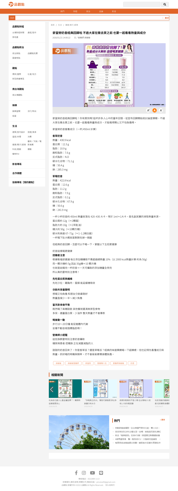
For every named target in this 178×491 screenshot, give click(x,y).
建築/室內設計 (18, 131)
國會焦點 (16, 57)
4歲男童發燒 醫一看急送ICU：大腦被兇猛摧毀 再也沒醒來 (138, 439)
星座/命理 (16, 136)
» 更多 (162, 419)
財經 (75, 11)
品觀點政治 (18, 47)
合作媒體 (17, 173)
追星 (14, 115)
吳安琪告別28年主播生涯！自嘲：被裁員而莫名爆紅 (138, 432)
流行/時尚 (32, 111)
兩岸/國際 (16, 74)
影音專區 (17, 164)
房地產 (15, 37)
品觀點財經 (18, 26)
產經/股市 (32, 32)
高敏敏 (58, 363)
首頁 (53, 25)
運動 (30, 149)
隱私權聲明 (110, 485)
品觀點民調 (33, 53)
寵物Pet (15, 153)
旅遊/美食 (32, 131)
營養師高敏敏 (118, 363)
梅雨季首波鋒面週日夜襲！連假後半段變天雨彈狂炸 (138, 443)
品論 (101, 11)
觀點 (14, 68)
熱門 (62, 11)
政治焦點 (16, 53)
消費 (30, 136)
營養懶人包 (102, 363)
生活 (14, 126)
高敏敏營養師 (73, 363)
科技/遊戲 (16, 149)
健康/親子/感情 (19, 144)
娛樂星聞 (16, 111)
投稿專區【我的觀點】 (23, 182)
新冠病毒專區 (18, 78)
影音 (114, 11)
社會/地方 (32, 74)
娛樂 (14, 105)
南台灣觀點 (18, 88)
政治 (88, 11)
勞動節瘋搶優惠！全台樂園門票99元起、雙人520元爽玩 (138, 428)
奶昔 (132, 363)
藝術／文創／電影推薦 (35, 143)
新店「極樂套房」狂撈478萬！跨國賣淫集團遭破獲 (137, 435)
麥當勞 (88, 363)
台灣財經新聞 (18, 32)
